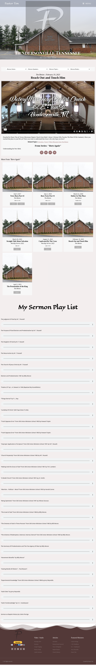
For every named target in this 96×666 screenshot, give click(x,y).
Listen (21, 203)
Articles (55, 639)
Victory (46, 142)
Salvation (40, 142)
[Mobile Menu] (87, 3)
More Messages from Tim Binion (59, 142)
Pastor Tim (12, 3)
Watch (13, 203)
